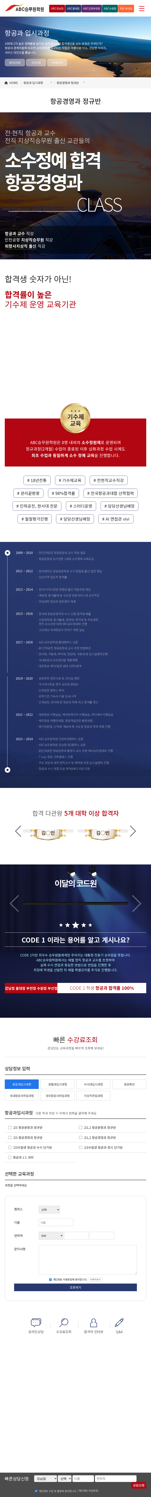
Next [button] (133, 831)
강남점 (57, 8)
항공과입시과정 (21, 1084)
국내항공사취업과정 (22, 1096)
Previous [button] (18, 831)
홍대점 (73, 8)
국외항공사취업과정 (58, 1096)
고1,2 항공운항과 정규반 (100, 1127)
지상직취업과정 (93, 1096)
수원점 (110, 8)
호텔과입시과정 (57, 1084)
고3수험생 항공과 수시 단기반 (32, 1147)
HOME (13, 83)
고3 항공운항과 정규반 (27, 1127)
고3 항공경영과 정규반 (27, 1137)
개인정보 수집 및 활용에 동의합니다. (58, 1491)
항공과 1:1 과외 (23, 1157)
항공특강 (129, 1084)
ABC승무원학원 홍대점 (24, 7)
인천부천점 (91, 8)
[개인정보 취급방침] (88, 1490)
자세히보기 (95, 1279)
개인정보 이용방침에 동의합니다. (69, 1279)
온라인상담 (15, 62)
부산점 (126, 8)
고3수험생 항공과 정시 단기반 (103, 1147)
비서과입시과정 (93, 1084)
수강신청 (36, 62)
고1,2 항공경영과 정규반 (100, 1137)
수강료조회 (57, 62)
